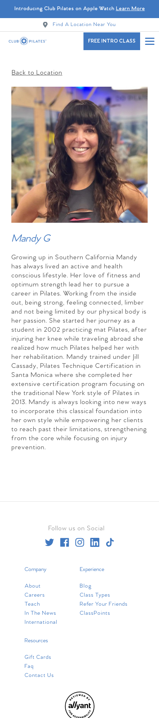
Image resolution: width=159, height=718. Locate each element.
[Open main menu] (149, 41)
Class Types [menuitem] (95, 591)
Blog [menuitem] (86, 582)
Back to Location (37, 69)
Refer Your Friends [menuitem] (104, 600)
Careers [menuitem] (35, 591)
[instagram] (79, 538)
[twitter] (49, 538)
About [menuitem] (33, 582)
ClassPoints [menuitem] (95, 609)
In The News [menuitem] (40, 609)
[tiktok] (109, 538)
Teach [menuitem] (32, 600)
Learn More (130, 9)
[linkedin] (94, 538)
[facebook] (64, 538)
